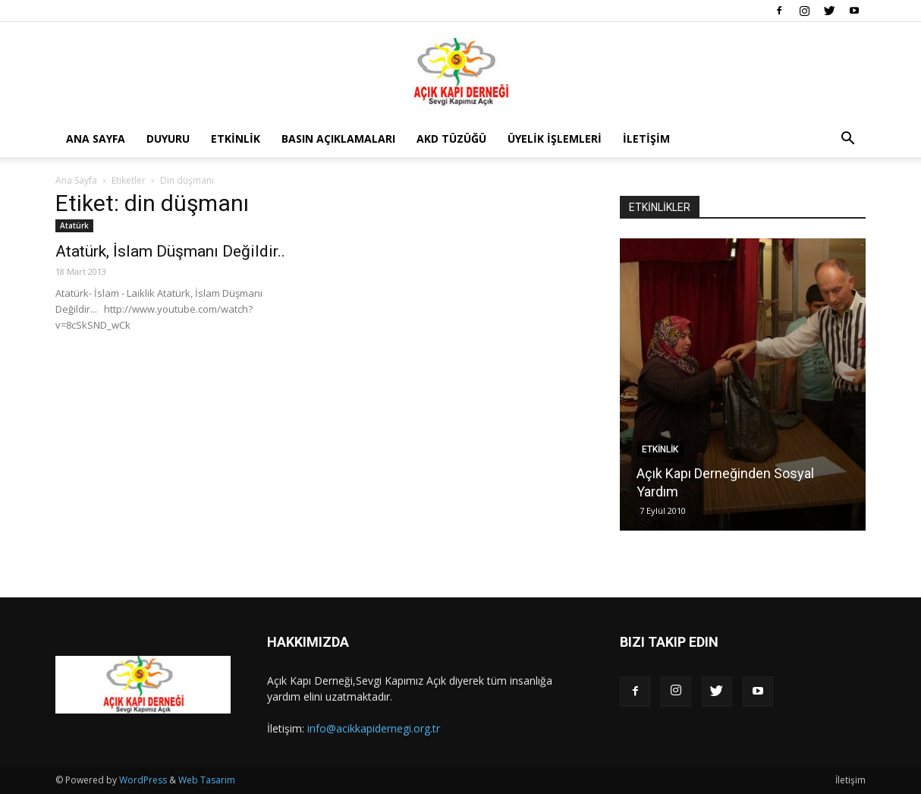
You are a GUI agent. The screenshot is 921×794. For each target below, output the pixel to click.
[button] (847, 140)
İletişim (646, 138)
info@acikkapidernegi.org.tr (373, 728)
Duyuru (168, 138)
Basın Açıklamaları (338, 138)
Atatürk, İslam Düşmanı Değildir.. (170, 251)
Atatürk (74, 225)
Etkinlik (235, 138)
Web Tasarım (206, 780)
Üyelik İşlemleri (555, 138)
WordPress (143, 780)
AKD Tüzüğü (451, 138)
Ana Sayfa (95, 138)
